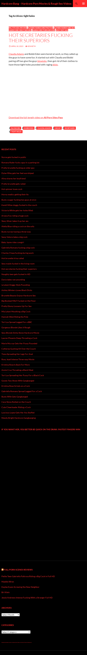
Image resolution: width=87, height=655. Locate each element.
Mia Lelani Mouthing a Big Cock (15, 311)
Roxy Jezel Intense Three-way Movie (17, 359)
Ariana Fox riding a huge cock (14, 215)
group (58, 128)
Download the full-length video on (36, 117)
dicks (55, 64)
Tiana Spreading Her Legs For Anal (17, 354)
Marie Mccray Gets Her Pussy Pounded (19, 343)
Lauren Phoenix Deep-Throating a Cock (19, 338)
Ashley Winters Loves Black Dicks (16, 290)
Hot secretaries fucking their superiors (41, 37)
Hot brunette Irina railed (12, 258)
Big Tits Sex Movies (18, 28)
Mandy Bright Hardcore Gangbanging (18, 418)
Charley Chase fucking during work (17, 253)
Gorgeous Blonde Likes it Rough (15, 327)
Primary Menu (83, 3)
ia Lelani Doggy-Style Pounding (15, 285)
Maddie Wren (7, 581)
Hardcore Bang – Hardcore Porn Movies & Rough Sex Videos (36, 3)
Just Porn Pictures (23, 642)
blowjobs (42, 61)
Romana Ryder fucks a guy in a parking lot (20, 162)
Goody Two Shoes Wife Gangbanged (17, 380)
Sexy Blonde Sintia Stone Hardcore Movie (20, 332)
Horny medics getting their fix (15, 194)
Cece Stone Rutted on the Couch (16, 402)
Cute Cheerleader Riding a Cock (16, 407)
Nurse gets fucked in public (13, 157)
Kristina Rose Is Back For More (15, 364)
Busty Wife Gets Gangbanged (14, 396)
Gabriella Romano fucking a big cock (18, 247)
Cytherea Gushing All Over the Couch (18, 348)
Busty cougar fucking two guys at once (18, 199)
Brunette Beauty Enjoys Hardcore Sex (18, 295)
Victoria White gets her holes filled (17, 210)
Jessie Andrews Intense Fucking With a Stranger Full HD (27, 597)
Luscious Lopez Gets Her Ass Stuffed (17, 412)
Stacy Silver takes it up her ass (14, 221)
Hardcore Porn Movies (43, 30)
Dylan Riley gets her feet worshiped (17, 173)
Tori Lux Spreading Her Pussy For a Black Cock (22, 375)
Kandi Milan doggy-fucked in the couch (19, 205)
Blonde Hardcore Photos (40, 28)
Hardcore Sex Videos (16, 642)
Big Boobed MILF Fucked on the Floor (18, 301)
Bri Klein (5, 592)
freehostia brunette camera (6, 642)
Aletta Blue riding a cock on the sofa (17, 226)
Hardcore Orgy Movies (20, 30)
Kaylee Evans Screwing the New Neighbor (20, 587)
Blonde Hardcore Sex (64, 28)
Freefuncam (29, 642)
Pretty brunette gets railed (13, 184)
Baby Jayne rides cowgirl (12, 242)
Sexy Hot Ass (62, 30)
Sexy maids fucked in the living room (18, 263)
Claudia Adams (16, 53)
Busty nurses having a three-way (16, 231)
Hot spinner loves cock (11, 189)
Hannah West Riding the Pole (14, 317)
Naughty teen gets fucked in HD (15, 274)
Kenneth (31, 46)
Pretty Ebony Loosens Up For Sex (16, 306)
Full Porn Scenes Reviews (18, 569)
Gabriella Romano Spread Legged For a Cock (21, 391)
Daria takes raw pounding (13, 279)
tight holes (16, 132)
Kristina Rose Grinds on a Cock (15, 386)
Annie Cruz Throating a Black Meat (17, 370)
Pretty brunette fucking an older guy (17, 168)
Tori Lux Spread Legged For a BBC (16, 322)
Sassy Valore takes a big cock (14, 237)
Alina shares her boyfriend (13, 178)
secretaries (70, 128)
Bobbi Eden (28, 128)
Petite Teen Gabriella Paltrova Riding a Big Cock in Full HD (28, 576)
